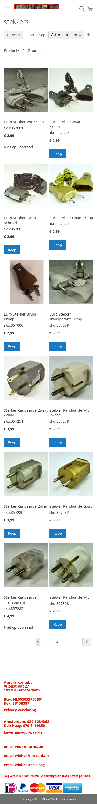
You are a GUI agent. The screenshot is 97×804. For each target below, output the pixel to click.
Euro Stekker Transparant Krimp (65, 316)
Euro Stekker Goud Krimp (71, 217)
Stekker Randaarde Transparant (20, 600)
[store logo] (36, 6)
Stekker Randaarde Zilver (25, 506)
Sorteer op (36, 34)
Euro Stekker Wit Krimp (24, 121)
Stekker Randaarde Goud (71, 506)
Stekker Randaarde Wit (69, 597)
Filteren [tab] (13, 34)
